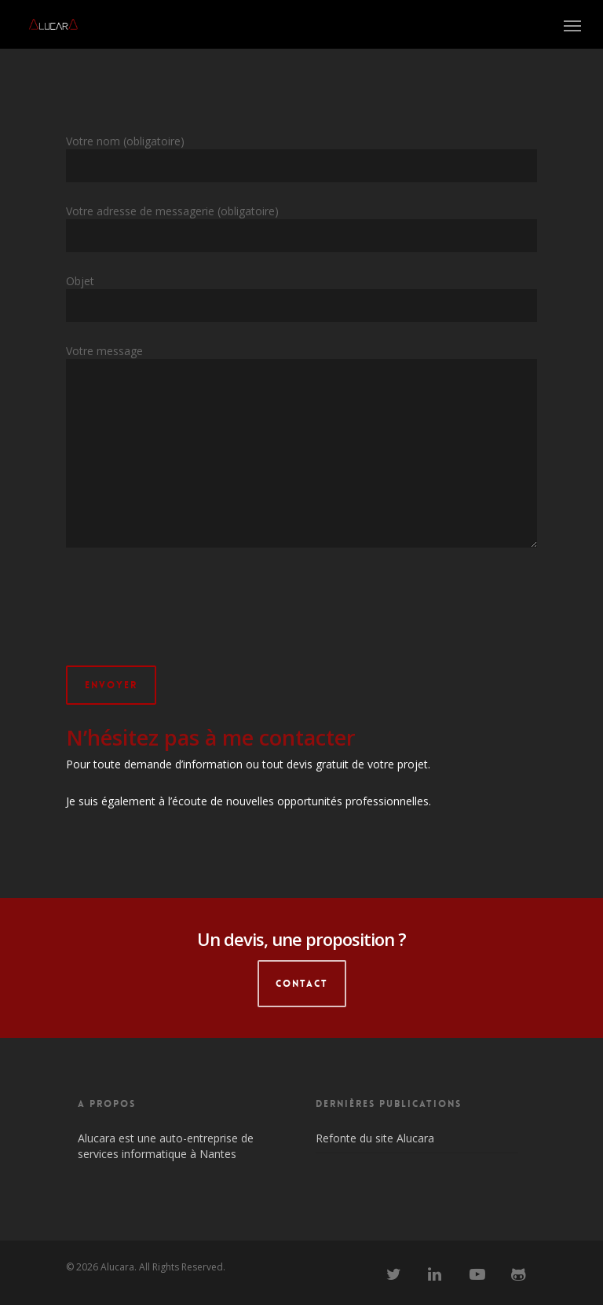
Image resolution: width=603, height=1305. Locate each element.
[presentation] (185, 619)
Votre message (301, 447)
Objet (301, 297)
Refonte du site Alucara (375, 1138)
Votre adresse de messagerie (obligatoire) (301, 227)
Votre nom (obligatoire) (301, 158)
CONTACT (302, 983)
